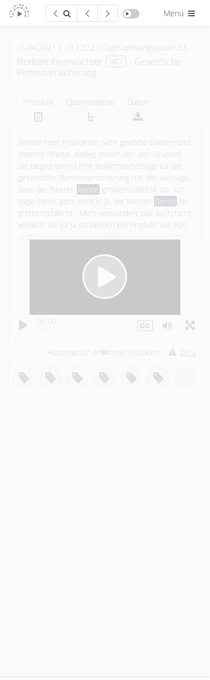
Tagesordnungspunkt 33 (144, 47)
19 (69, 47)
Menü (180, 13)
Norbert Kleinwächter (59, 62)
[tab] (38, 109)
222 (88, 47)
